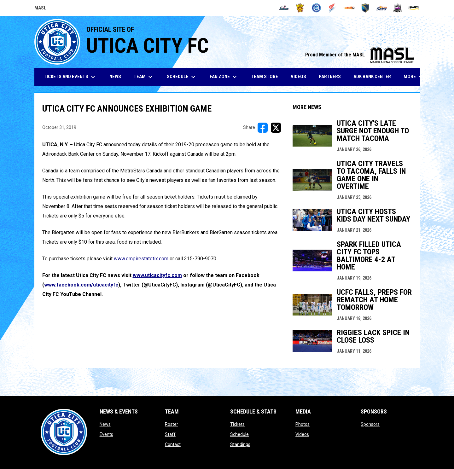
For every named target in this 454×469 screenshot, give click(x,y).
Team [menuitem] (144, 77)
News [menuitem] (115, 76)
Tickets (237, 424)
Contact (173, 444)
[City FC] (316, 8)
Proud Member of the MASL (359, 55)
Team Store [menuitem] (267, 76)
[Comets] (333, 8)
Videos (302, 434)
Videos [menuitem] (298, 76)
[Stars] (381, 8)
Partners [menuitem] (330, 76)
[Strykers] (398, 8)
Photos (302, 424)
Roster (171, 424)
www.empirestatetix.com (141, 259)
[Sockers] (365, 8)
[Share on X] (276, 128)
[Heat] (349, 8)
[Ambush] (284, 8)
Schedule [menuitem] (182, 77)
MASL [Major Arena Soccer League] (40, 9)
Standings (240, 444)
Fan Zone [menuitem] (224, 77)
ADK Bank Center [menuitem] (374, 76)
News (105, 424)
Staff (170, 434)
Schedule (239, 434)
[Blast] (300, 8)
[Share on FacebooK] (263, 128)
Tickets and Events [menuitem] (70, 77)
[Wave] (414, 8)
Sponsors (370, 424)
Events (106, 434)
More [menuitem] (414, 77)
